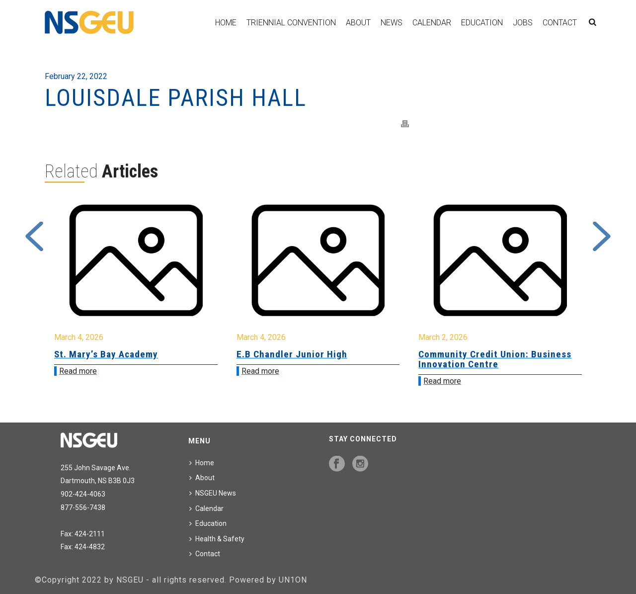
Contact (560, 22)
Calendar (431, 22)
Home (226, 22)
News (391, 22)
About (358, 22)
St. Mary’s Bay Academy (106, 354)
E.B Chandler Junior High (292, 354)
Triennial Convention (291, 22)
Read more (78, 371)
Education (482, 22)
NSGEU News (212, 493)
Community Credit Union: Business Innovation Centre (494, 359)
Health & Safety (216, 539)
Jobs (523, 22)
